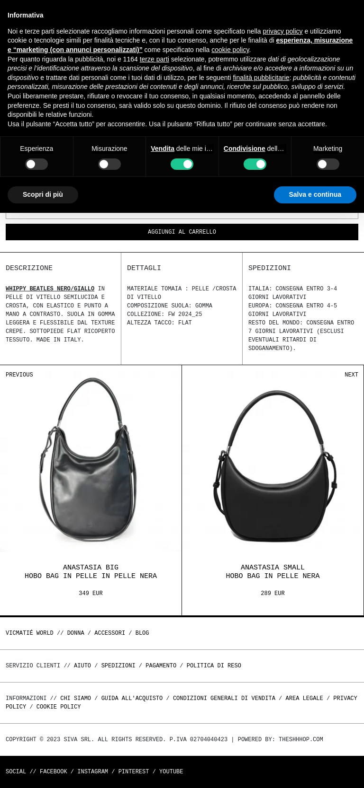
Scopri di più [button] (43, 194)
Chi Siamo (75, 698)
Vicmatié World (30, 633)
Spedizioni (118, 666)
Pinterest (133, 772)
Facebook (53, 772)
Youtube (171, 772)
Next (351, 375)
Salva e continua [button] (315, 194)
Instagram (92, 772)
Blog (142, 633)
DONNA (75, 633)
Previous (19, 375)
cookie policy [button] (230, 49)
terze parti (154, 59)
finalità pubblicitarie (261, 77)
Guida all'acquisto (132, 698)
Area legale (304, 698)
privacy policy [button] (283, 31)
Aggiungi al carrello (182, 232)
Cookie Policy (58, 707)
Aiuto (82, 666)
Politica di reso (214, 666)
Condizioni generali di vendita (224, 698)
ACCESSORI (109, 633)
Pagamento (161, 666)
